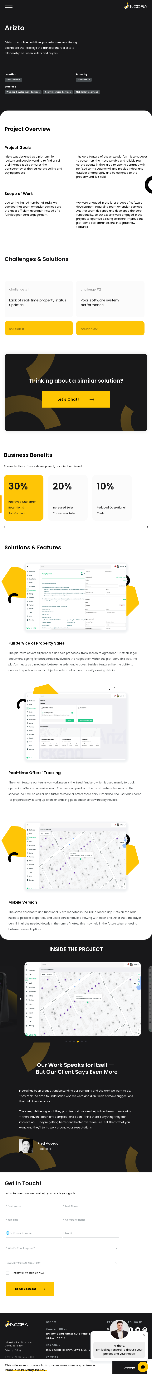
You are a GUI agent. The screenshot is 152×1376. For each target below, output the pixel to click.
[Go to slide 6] (86, 1041)
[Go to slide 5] (82, 1041)
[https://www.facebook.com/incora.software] (130, 1330)
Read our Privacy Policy (25, 1370)
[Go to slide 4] (78, 1042)
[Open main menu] (8, 6)
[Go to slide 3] (74, 1041)
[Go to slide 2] (70, 1041)
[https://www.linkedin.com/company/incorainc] (137, 1330)
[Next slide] (129, 995)
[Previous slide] (22, 999)
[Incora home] (135, 5)
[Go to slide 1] (66, 1041)
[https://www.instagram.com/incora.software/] (144, 1330)
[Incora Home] (22, 1324)
